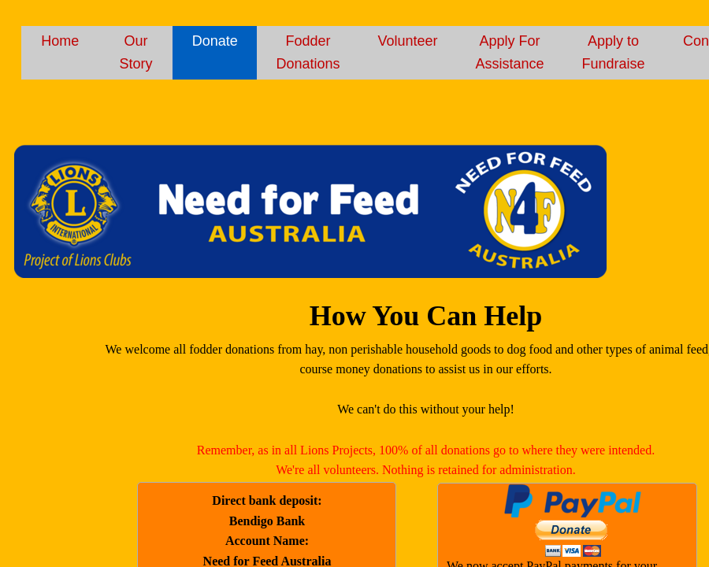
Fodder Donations (308, 52)
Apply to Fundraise (613, 52)
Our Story (135, 52)
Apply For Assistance (510, 52)
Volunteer (407, 41)
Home (60, 41)
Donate (215, 41)
